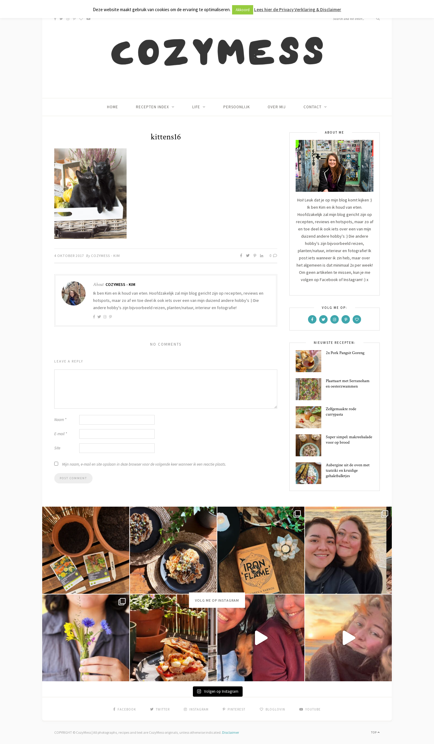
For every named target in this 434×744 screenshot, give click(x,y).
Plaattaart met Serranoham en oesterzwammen (348, 383)
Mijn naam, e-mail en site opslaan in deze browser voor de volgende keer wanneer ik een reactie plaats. (144, 464)
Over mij (277, 106)
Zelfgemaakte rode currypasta (341, 411)
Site (57, 448)
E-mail (60, 433)
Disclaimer (230, 732)
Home (112, 106)
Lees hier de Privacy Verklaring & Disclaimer (297, 9)
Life (196, 106)
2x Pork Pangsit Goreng (345, 353)
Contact (312, 106)
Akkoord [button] (243, 9)
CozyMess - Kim (105, 255)
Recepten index (152, 106)
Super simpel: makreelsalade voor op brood (349, 439)
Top (375, 732)
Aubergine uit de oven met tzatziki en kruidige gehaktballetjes (348, 470)
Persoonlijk (236, 106)
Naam (60, 419)
